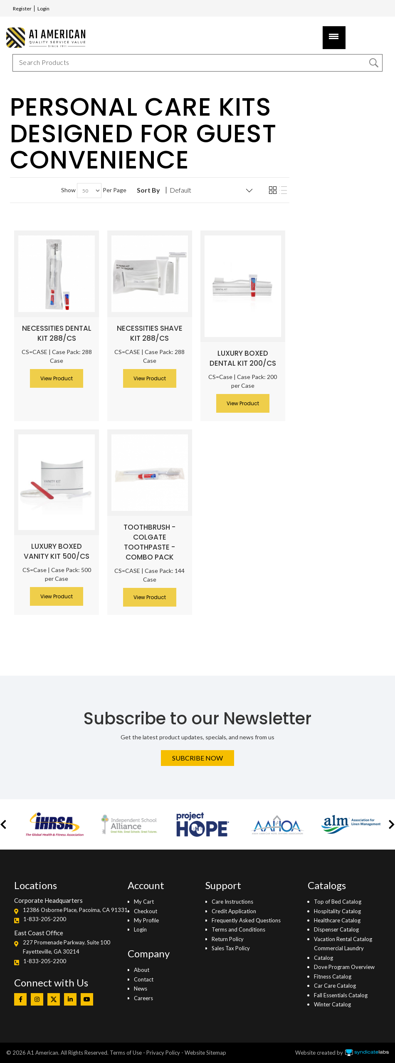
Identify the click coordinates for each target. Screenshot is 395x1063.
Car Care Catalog (335, 985)
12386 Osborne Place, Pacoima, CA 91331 (75, 910)
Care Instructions (232, 901)
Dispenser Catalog (336, 929)
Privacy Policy (163, 1052)
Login (43, 8)
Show (68, 189)
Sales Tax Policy (231, 948)
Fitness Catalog (332, 976)
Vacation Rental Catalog (343, 939)
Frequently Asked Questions (246, 920)
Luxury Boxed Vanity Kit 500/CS (56, 551)
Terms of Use (126, 1052)
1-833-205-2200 (44, 919)
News (140, 988)
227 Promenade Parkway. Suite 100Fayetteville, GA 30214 (66, 947)
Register (22, 8)
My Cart (144, 901)
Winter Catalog (332, 1004)
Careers (143, 998)
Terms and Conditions (238, 929)
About (141, 969)
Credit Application (234, 911)
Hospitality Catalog (337, 911)
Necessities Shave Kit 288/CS (150, 333)
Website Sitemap (205, 1052)
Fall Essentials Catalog (341, 995)
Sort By (148, 190)
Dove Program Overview (344, 967)
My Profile (146, 920)
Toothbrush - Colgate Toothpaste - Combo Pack (149, 542)
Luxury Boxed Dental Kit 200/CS (243, 358)
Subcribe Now (197, 758)
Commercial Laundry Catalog (339, 953)
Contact (143, 979)
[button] (3, 824)
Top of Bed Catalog (337, 901)
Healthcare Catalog (337, 920)
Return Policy (228, 939)
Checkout (145, 911)
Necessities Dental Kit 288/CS (56, 333)
